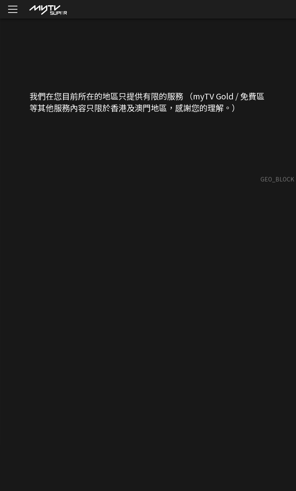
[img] (47, 9)
